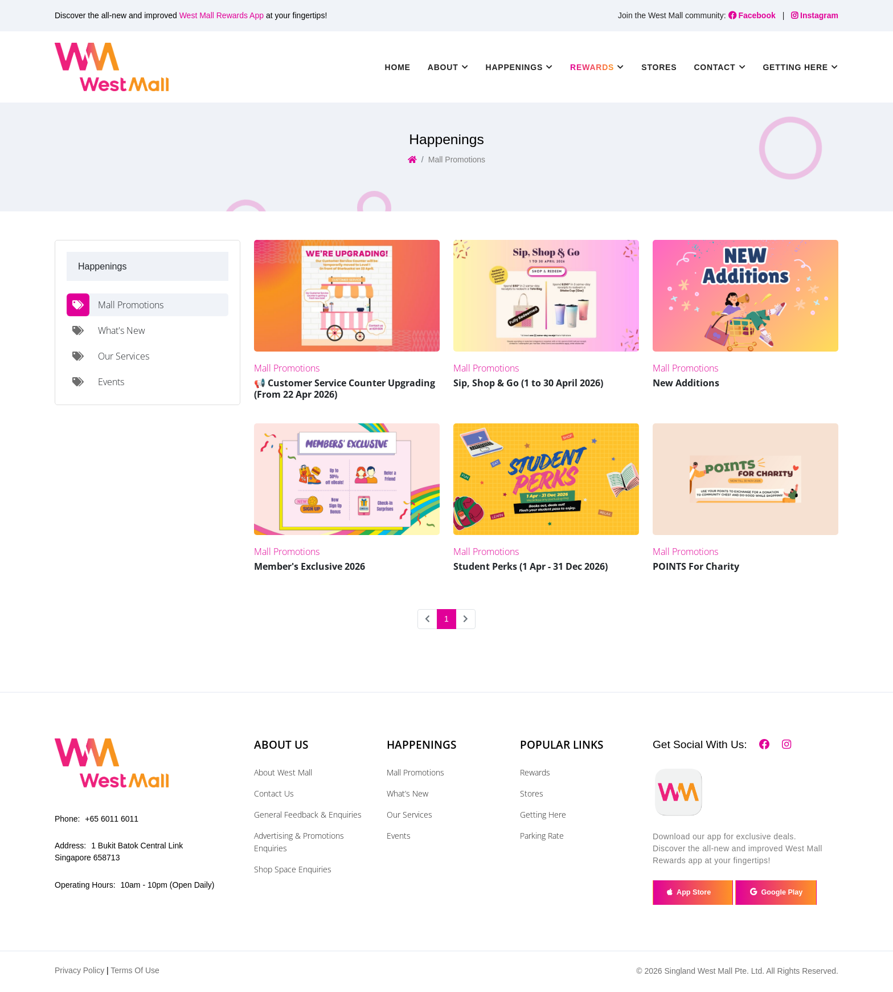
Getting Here (543, 814)
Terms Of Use (134, 972)
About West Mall (283, 772)
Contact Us (274, 793)
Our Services (409, 814)
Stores (659, 67)
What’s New (407, 793)
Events (399, 835)
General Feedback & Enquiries (308, 814)
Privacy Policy (79, 972)
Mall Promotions (415, 772)
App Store (695, 893)
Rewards (535, 772)
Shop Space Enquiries (292, 869)
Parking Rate (542, 835)
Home (398, 67)
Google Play (782, 893)
